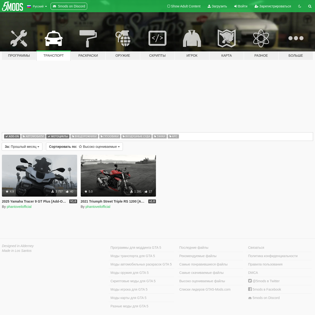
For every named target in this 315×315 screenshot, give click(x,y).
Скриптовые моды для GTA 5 (132, 281)
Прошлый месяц (22, 147)
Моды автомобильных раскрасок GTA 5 (141, 264)
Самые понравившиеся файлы (203, 264)
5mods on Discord (264, 298)
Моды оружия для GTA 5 (129, 273)
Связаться (256, 247)
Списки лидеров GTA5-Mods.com (205, 289)
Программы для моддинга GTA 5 (135, 247)
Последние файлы (193, 247)
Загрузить (217, 6)
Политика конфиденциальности (273, 256)
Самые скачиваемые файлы (201, 273)
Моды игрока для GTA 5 (128, 289)
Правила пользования (265, 264)
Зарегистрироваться (273, 6)
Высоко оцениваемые (84, 147)
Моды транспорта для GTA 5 (132, 256)
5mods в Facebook (264, 289)
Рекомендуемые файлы (198, 256)
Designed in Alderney (18, 246)
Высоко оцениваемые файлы (202, 281)
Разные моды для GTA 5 (129, 306)
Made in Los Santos (17, 251)
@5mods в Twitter (264, 281)
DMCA (253, 273)
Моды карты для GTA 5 (128, 298)
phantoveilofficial (19, 207)
